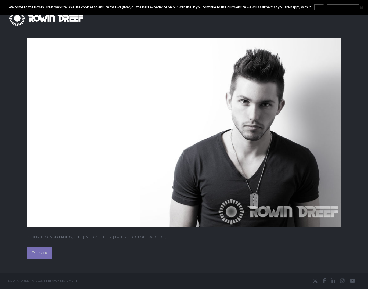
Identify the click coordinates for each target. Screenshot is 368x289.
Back (39, 253)
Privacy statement (61, 280)
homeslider (100, 237)
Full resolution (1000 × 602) (141, 237)
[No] (361, 7)
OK (319, 7)
